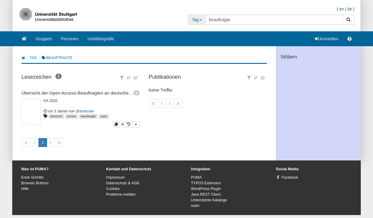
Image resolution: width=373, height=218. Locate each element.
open (103, 116)
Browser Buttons (35, 183)
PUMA (196, 177)
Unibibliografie (101, 38)
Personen (70, 38)
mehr (195, 206)
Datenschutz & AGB (122, 183)
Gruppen (44, 38)
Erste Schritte (32, 177)
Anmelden (326, 38)
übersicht (56, 116)
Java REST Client (205, 194)
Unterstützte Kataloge (209, 200)
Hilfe (25, 189)
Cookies (113, 189)
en (341, 9)
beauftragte (88, 116)
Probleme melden (121, 194)
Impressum (115, 177)
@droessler (85, 111)
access (71, 116)
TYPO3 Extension (206, 183)
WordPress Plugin (206, 189)
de (349, 9)
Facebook (290, 177)
